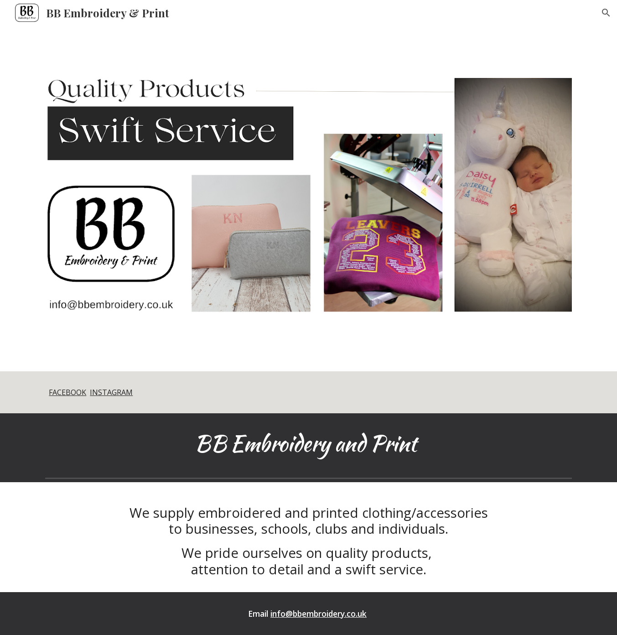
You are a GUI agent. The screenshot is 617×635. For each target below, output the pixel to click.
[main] (308, 392)
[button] (606, 13)
